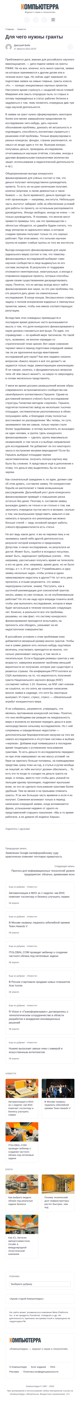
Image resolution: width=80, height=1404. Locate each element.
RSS (52, 1367)
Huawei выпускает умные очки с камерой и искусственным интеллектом (35, 1050)
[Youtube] (17, 1356)
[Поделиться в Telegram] (13, 834)
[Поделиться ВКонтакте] (7, 834)
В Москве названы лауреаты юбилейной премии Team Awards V (39, 924)
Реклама (14, 1371)
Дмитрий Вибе (22, 45)
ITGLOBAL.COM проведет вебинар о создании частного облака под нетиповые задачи (38, 954)
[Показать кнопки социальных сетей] (27, 20)
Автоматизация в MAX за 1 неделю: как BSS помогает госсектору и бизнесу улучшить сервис (39, 895)
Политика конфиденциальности (40, 1371)
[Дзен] (29, 1356)
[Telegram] (23, 1356)
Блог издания (38, 1367)
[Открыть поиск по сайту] (44, 20)
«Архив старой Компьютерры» (26, 1298)
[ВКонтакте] (11, 1356)
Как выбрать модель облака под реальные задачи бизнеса (20, 1200)
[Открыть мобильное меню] (53, 20)
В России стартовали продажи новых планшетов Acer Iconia (39, 983)
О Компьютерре (18, 1367)
